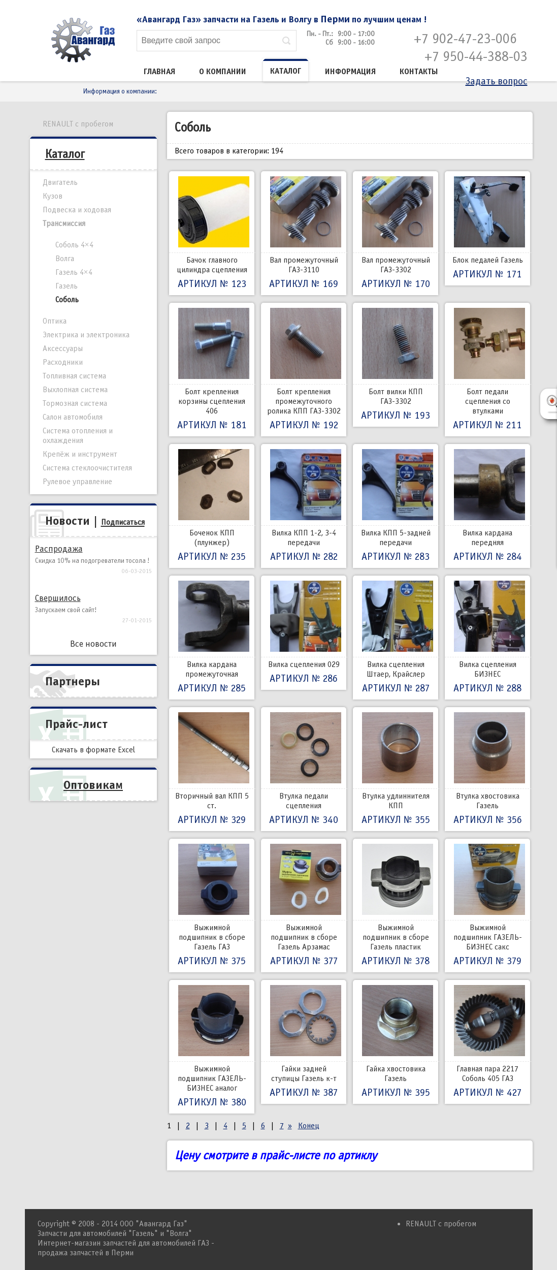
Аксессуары (63, 348)
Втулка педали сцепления (303, 769)
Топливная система (74, 375)
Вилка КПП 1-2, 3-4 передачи (303, 506)
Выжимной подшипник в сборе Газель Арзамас (303, 905)
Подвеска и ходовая (77, 209)
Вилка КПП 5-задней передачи (395, 506)
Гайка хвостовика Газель (395, 1042)
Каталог (285, 71)
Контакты (419, 71)
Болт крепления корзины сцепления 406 (211, 369)
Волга (64, 258)
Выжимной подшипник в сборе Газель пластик (395, 905)
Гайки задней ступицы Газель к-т (303, 1042)
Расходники (63, 362)
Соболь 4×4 (74, 244)
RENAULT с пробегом (78, 124)
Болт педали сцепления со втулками (487, 369)
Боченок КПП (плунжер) (211, 506)
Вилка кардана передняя (487, 506)
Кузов (52, 196)
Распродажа (59, 549)
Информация (350, 71)
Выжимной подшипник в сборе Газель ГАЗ (211, 905)
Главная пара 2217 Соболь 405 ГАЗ (487, 1042)
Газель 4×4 (73, 272)
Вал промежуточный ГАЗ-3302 (395, 233)
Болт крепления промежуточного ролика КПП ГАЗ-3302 (303, 369)
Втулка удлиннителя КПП (395, 769)
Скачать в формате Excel (93, 749)
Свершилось (58, 598)
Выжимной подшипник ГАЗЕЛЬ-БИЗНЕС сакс (487, 905)
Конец (308, 1125)
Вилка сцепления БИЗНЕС (487, 637)
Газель (66, 286)
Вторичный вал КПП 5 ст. (211, 769)
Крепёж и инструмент (80, 454)
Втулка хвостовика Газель (487, 769)
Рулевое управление (77, 481)
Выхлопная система (75, 389)
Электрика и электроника (86, 334)
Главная (159, 71)
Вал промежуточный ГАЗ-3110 (303, 233)
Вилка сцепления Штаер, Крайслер (395, 637)
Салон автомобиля (73, 417)
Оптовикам (93, 785)
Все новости (93, 644)
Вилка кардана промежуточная (211, 637)
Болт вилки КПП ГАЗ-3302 (395, 365)
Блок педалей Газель (487, 228)
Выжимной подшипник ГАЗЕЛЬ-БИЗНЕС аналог (211, 1046)
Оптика (55, 321)
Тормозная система (75, 403)
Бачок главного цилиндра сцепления (211, 233)
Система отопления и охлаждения (78, 435)
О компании (222, 71)
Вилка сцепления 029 (303, 633)
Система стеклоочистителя (87, 467)
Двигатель (60, 182)
